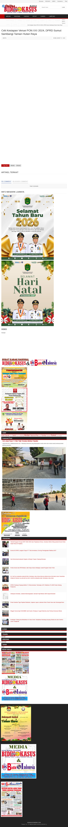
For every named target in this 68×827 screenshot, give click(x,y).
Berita (4, 38)
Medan (27, 435)
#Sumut (18, 165)
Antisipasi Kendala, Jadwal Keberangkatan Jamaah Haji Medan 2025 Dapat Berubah (32, 593)
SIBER (53, 1)
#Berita (12, 165)
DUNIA (28, 20)
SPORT (35, 16)
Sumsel (23, 24)
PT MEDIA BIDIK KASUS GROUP (36, 824)
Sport (40, 435)
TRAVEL (20, 20)
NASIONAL (17, 16)
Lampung (21, 435)
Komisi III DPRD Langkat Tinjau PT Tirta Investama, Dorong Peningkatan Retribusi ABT (33, 550)
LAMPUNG (52, 16)
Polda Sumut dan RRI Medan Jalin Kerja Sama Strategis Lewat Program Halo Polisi (32, 567)
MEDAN (8, 16)
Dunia (11, 435)
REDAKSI (47, 1)
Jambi (8, 24)
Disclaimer (60, 1)
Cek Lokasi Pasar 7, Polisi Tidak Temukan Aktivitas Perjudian (20, 441)
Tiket (66, 1)
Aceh (35, 20)
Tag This (5, 165)
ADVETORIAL (10, 20)
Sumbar (57, 20)
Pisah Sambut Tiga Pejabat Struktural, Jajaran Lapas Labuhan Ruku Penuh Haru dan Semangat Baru (37, 602)
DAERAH (26, 16)
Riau (49, 20)
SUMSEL (43, 16)
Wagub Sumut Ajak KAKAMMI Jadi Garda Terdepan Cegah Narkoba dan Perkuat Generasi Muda (36, 611)
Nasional (33, 435)
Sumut (42, 20)
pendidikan (59, 435)
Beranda (41, 1)
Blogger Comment (20, 181)
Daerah (7, 435)
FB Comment (6, 181)
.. (1, 1)
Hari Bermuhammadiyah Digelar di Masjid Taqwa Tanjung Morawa (28, 559)
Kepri (15, 24)
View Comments (34, 186)
